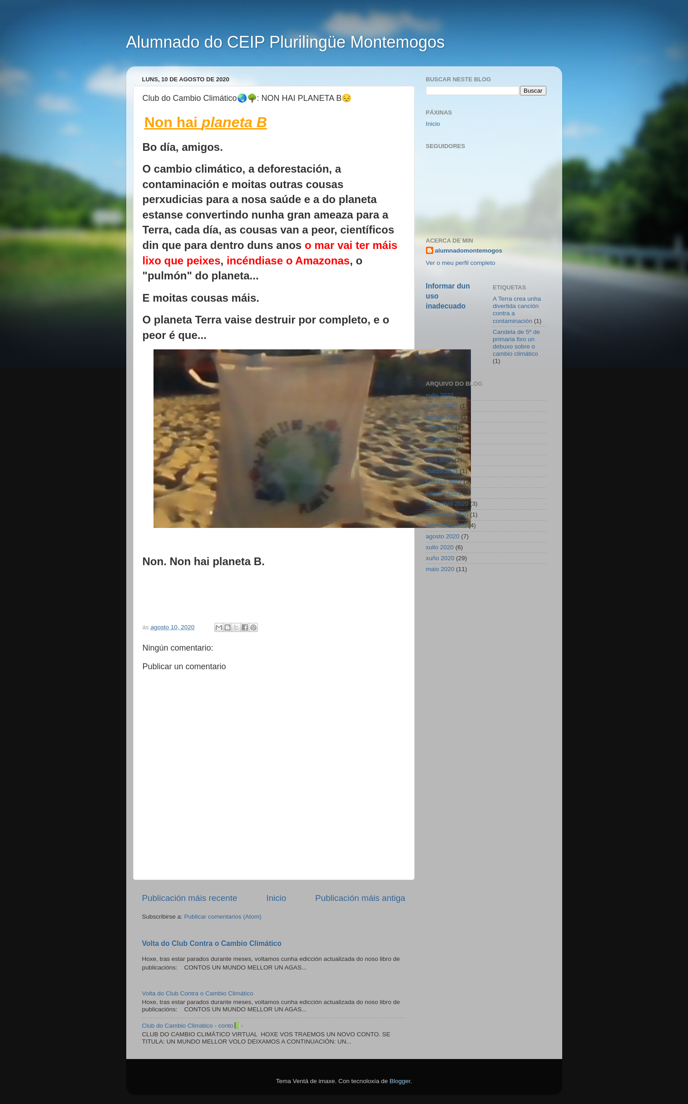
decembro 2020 (447, 503)
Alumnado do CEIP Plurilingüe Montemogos (285, 42)
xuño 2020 (440, 558)
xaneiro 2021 (443, 492)
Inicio (276, 898)
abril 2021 (439, 460)
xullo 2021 (440, 427)
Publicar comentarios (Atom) (223, 916)
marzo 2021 (442, 470)
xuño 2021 (440, 438)
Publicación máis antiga (360, 898)
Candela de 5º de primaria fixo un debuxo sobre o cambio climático (516, 343)
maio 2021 (440, 449)
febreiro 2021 (444, 481)
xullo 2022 (440, 395)
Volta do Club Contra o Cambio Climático (212, 943)
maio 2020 (440, 569)
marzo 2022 (442, 406)
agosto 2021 (443, 416)
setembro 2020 (446, 525)
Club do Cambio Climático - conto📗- (192, 1025)
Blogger (400, 1081)
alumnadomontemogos (469, 250)
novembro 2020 (447, 514)
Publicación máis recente (190, 898)
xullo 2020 (440, 547)
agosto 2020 (443, 536)
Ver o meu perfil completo (460, 262)
